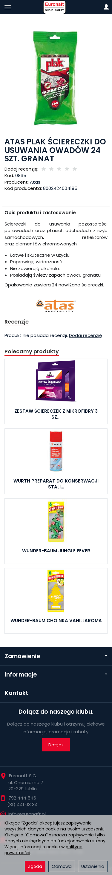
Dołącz (56, 745)
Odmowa (62, 866)
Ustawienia (92, 866)
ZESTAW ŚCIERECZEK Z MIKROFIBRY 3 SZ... (56, 414)
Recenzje (16, 321)
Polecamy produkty (31, 351)
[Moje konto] (106, 7)
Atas (35, 182)
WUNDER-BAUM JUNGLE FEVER (56, 551)
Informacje (56, 675)
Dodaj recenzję (85, 335)
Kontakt (16, 693)
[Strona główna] (56, 7)
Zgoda (35, 866)
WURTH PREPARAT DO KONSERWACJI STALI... (56, 484)
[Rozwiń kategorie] (8, 7)
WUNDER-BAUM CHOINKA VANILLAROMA (56, 620)
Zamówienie (56, 656)
